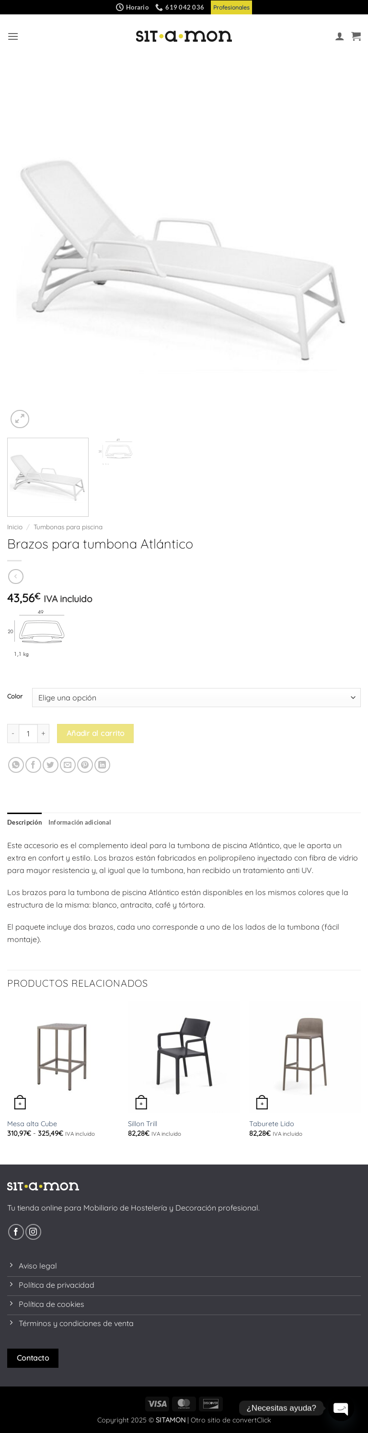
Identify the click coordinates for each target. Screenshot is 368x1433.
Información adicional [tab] (79, 822)
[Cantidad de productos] (28, 733)
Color (15, 696)
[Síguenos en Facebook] (16, 1232)
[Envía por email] (68, 765)
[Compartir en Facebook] (33, 765)
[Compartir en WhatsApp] (16, 765)
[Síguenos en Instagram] (33, 1232)
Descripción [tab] (24, 822)
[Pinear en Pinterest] (85, 765)
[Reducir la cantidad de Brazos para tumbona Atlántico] (13, 733)
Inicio (15, 527)
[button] (13, 36)
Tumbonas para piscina (68, 527)
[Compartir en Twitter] (50, 765)
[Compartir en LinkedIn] (102, 765)
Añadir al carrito (96, 733)
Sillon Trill (142, 1123)
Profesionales (231, 7)
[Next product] (15, 576)
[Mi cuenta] (340, 36)
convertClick (251, 1420)
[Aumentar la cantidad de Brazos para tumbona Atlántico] (43, 733)
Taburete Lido (271, 1123)
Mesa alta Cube (32, 1123)
